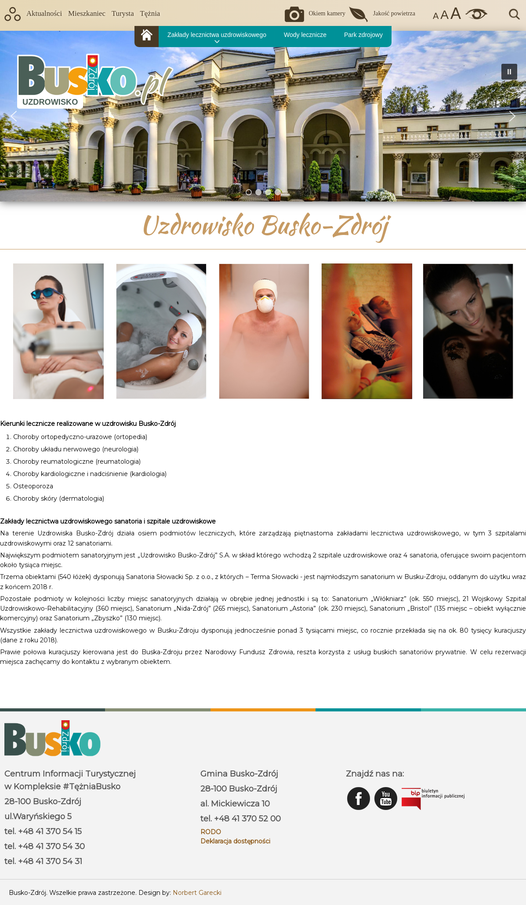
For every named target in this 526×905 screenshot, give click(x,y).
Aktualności (44, 13)
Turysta (123, 13)
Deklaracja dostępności (235, 841)
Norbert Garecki (197, 893)
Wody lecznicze (305, 34)
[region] (263, 116)
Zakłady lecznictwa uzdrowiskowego (216, 34)
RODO (210, 832)
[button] (512, 116)
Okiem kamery (326, 13)
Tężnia (150, 13)
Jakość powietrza (394, 13)
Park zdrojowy (363, 34)
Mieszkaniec (86, 13)
